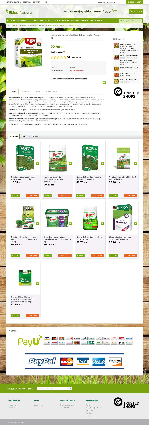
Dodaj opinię (51, 91)
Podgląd (15, 195)
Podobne (14, 136)
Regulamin (90, 405)
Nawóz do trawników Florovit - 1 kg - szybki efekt (122, 178)
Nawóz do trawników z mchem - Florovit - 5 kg (89, 238)
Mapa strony (39, 405)
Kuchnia (75, 20)
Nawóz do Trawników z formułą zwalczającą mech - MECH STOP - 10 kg (24, 239)
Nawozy (48, 20)
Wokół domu (96, 20)
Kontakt (36, 2)
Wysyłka (25, 91)
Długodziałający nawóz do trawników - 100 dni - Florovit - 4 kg (57, 239)
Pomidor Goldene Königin (129, 67)
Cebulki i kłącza (24, 20)
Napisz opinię (77, 57)
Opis (14, 91)
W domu (84, 20)
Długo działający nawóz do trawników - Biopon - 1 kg (120, 238)
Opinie (37, 91)
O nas (44, 2)
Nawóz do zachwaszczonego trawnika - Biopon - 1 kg (23, 178)
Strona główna (14, 2)
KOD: (54, 67)
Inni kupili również (30, 136)
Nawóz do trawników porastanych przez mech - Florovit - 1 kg (54, 179)
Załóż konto (12, 407)
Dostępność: (57, 70)
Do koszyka (32, 195)
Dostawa (26, 2)
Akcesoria (38, 20)
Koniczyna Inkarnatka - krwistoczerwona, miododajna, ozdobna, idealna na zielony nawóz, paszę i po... (129, 48)
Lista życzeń (64, 407)
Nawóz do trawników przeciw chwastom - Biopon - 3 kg (88, 178)
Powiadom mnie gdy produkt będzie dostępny (69, 78)
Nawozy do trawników (36, 25)
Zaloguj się (12, 405)
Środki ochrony (61, 20)
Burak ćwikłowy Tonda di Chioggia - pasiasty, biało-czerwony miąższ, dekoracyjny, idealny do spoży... (129, 60)
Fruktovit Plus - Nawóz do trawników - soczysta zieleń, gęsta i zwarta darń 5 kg (23, 299)
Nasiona (11, 20)
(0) (68, 57)
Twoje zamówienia (67, 405)
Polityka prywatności (94, 407)
